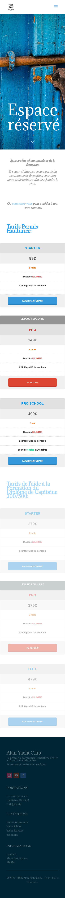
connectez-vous (22, 203)
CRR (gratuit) (14, 804)
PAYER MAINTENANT (32, 301)
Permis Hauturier (17, 796)
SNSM (10, 862)
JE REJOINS (33, 382)
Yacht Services (15, 830)
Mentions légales (17, 858)
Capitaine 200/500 (18, 800)
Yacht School (14, 826)
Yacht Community (17, 822)
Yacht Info (12, 834)
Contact (11, 854)
